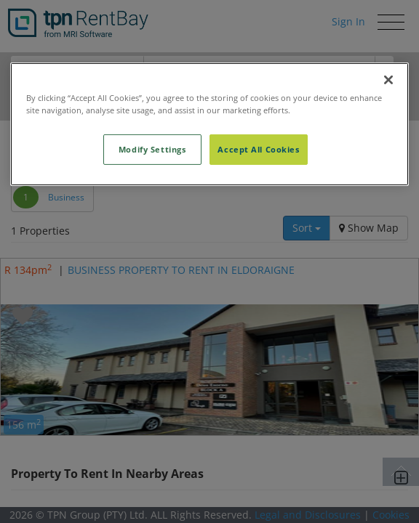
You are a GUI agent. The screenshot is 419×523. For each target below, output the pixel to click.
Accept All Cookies (258, 149)
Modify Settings (152, 149)
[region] (209, 124)
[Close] (388, 80)
